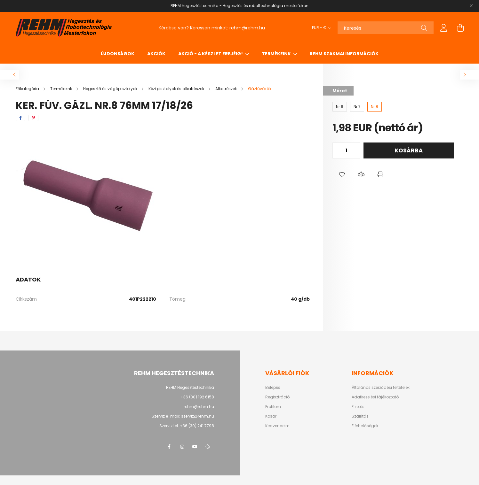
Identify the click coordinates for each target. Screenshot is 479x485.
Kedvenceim (277, 426)
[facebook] (20, 118)
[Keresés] (386, 27)
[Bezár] (471, 6)
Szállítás (360, 416)
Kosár (270, 416)
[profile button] (443, 27)
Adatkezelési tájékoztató (375, 397)
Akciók (156, 53)
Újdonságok (117, 53)
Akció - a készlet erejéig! (211, 53)
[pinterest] (33, 118)
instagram (182, 446)
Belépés (272, 387)
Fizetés (358, 406)
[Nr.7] (357, 107)
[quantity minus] (337, 150)
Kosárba (409, 150)
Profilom (273, 406)
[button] (342, 174)
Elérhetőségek (365, 426)
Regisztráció (277, 397)
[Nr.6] (339, 107)
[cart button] (460, 27)
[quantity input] (346, 150)
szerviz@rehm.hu (197, 416)
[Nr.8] (374, 107)
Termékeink (277, 53)
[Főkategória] (28, 88)
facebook (169, 446)
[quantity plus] (355, 150)
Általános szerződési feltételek (381, 387)
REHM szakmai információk (344, 53)
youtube (194, 446)
